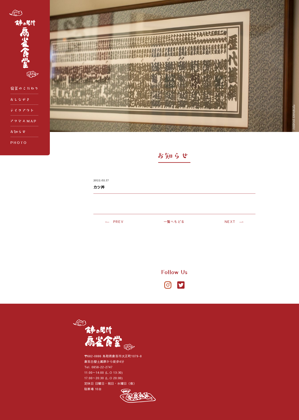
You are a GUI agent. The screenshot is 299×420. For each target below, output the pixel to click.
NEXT (230, 221)
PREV (118, 221)
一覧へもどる (174, 221)
